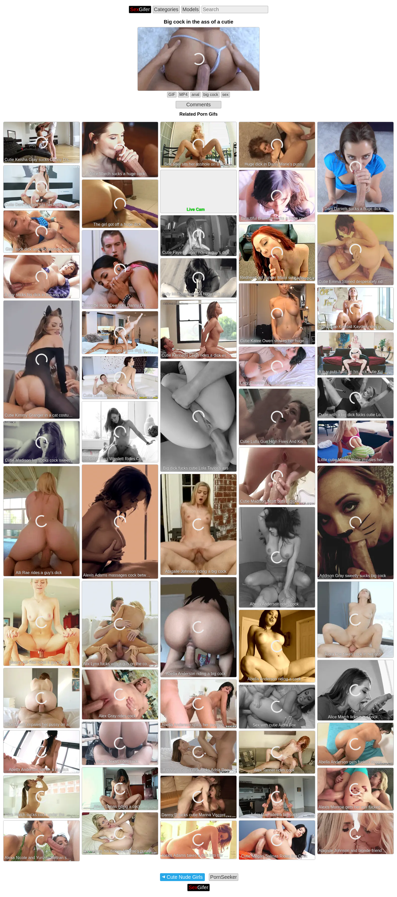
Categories (166, 9)
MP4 (183, 94)
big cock (210, 94)
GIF (171, 94)
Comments (198, 104)
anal (195, 94)
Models (191, 9)
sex (225, 94)
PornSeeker (223, 877)
